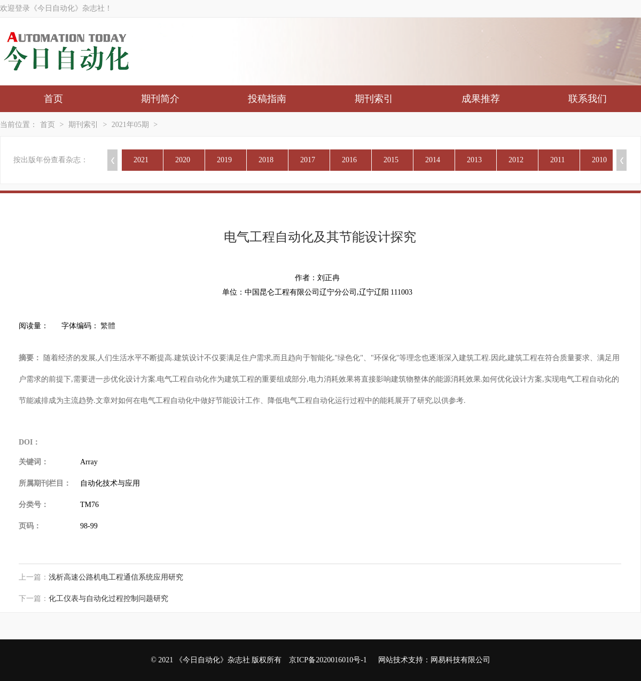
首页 (53, 98)
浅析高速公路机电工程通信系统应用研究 (116, 577)
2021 (141, 160)
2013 (474, 160)
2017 (307, 160)
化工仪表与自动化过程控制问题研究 (108, 599)
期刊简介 (160, 98)
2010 (599, 160)
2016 (349, 160)
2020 (182, 160)
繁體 (107, 326)
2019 (224, 160)
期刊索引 (374, 98)
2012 (516, 160)
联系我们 (587, 98)
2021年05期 (130, 125)
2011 (557, 160)
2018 (266, 160)
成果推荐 (481, 98)
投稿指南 (267, 98)
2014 (432, 160)
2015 (391, 160)
